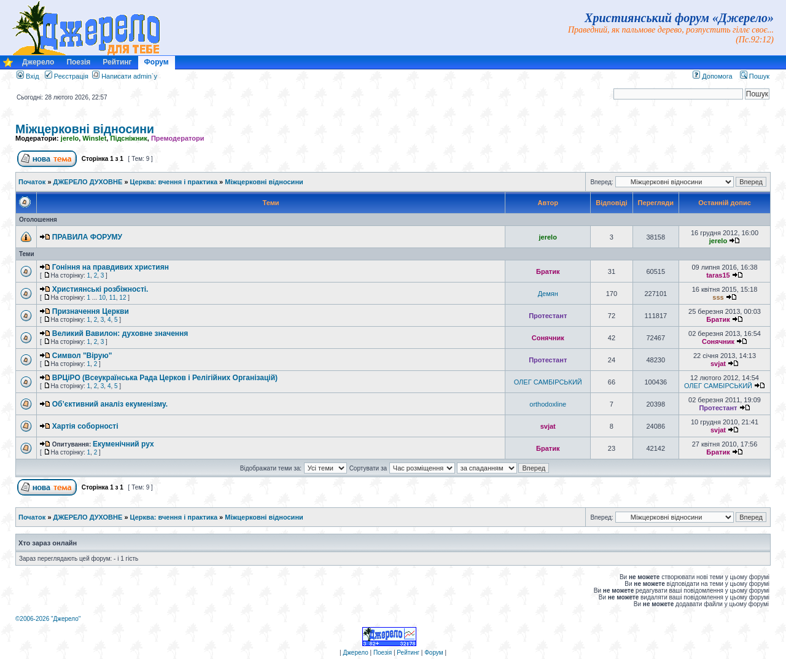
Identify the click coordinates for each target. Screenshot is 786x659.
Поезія (78, 62)
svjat (718, 363)
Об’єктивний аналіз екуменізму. (110, 404)
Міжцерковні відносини (84, 129)
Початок (31, 181)
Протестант (548, 315)
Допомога (712, 76)
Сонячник (548, 337)
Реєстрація (66, 76)
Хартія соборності (85, 426)
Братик (547, 271)
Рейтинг (117, 62)
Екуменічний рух (123, 444)
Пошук (754, 76)
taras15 (718, 275)
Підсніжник (128, 138)
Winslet (94, 138)
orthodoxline (547, 404)
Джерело (38, 62)
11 (112, 297)
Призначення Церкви (90, 311)
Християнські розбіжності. (100, 289)
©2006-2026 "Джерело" (47, 618)
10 (102, 297)
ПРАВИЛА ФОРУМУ (87, 237)
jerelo (70, 138)
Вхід (28, 76)
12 (122, 297)
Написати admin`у (129, 76)
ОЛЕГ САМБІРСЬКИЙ (548, 382)
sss (717, 297)
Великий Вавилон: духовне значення (120, 333)
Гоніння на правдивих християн (110, 267)
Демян (548, 293)
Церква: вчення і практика (173, 181)
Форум (156, 62)
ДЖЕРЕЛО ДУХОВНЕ (88, 181)
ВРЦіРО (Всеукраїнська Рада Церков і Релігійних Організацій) (165, 377)
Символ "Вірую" (82, 355)
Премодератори (177, 138)
